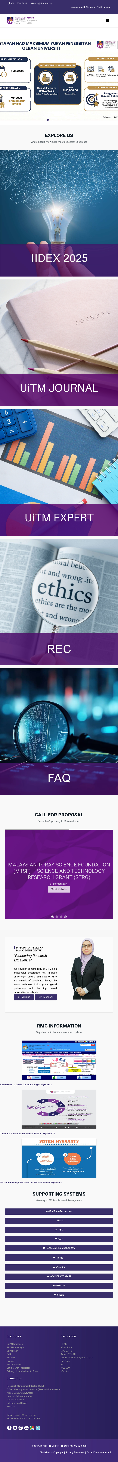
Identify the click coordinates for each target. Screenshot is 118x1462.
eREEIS (59, 1294)
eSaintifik (59, 1267)
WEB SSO (65, 1368)
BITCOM (11, 1357)
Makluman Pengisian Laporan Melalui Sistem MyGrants (31, 1182)
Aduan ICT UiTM (68, 1354)
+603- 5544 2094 (19, 3)
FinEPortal (65, 1361)
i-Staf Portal (66, 1347)
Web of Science (14, 1364)
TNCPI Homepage (15, 1347)
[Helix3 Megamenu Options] (107, 20)
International (77, 7)
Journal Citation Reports (18, 1368)
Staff (100, 7)
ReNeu (10, 1354)
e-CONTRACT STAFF (59, 1276)
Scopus (10, 1361)
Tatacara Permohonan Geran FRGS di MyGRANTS (28, 1133)
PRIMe (64, 1344)
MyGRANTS (66, 1351)
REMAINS (59, 1285)
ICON (59, 1238)
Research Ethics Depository (59, 1248)
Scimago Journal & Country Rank (22, 1371)
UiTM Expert (12, 1351)
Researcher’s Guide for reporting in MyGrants (26, 1084)
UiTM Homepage (15, 1344)
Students (91, 7)
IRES (59, 1229)
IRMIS (59, 1220)
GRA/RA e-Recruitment (59, 1211)
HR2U (63, 1364)
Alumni (107, 7)
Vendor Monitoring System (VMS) (77, 1357)
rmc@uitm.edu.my (44, 3)
